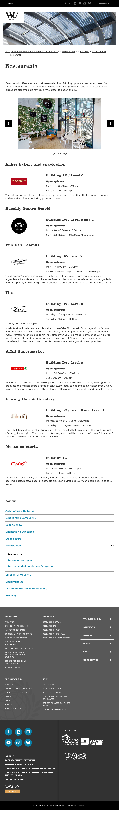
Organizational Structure (19, 689)
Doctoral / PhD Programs (18, 634)
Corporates (90, 660)
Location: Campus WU (18, 575)
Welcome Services (52, 693)
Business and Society (16, 693)
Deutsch (89, 3)
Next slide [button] (110, 123)
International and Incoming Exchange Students (15, 654)
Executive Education (16, 638)
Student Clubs (12, 667)
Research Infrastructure (56, 638)
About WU (10, 685)
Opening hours (14, 581)
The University (69, 51)
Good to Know (13, 525)
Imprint (9, 756)
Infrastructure (99, 51)
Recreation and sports (20, 560)
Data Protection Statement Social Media (30, 768)
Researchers (49, 626)
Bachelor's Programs (16, 626)
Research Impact (51, 630)
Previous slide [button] (8, 123)
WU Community (92, 619)
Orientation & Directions (19, 532)
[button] (8, 3)
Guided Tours (13, 538)
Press (86, 643)
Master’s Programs (15, 630)
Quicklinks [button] (108, 3)
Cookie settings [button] (14, 779)
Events (8, 705)
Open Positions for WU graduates (55, 698)
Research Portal (52, 622)
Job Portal (48, 685)
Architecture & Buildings (19, 511)
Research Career (52, 689)
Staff (86, 652)
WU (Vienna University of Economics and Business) (32, 51)
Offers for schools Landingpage (15, 662)
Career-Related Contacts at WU (56, 704)
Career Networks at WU (55, 709)
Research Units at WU (54, 634)
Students (89, 627)
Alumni (87, 635)
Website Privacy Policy (19, 764)
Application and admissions (13, 643)
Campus (84, 51)
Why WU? (9, 622)
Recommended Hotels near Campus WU (31, 566)
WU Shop (11, 595)
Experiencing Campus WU (20, 518)
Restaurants (14, 554)
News (7, 701)
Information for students (19, 648)
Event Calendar (13, 708)
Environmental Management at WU (26, 588)
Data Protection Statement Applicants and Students (29, 773)
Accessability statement (20, 760)
